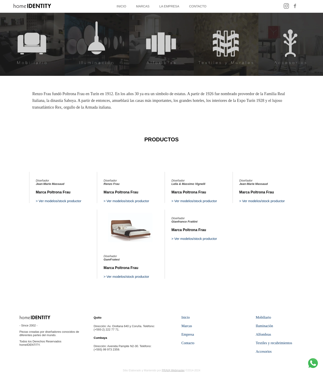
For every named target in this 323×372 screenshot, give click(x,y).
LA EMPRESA (169, 6)
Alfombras (263, 334)
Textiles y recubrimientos (274, 343)
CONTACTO (197, 6)
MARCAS (143, 6)
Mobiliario (263, 317)
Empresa (187, 334)
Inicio (185, 317)
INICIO (121, 6)
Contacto (187, 343)
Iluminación (264, 326)
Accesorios (264, 351)
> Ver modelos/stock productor (58, 201)
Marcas (186, 326)
